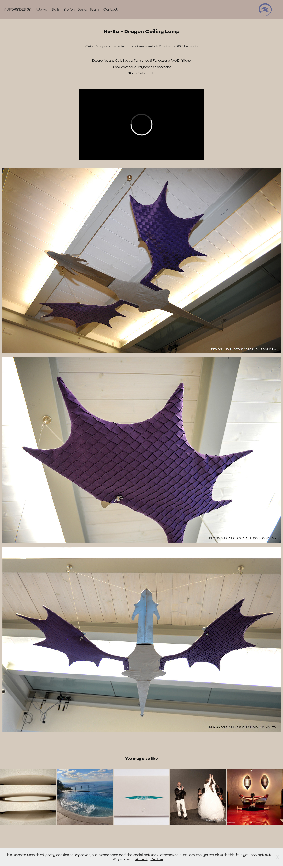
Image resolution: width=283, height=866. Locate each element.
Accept (141, 859)
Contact (110, 9)
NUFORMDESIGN (18, 9)
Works (41, 9)
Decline (157, 859)
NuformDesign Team (81, 9)
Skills (56, 9)
